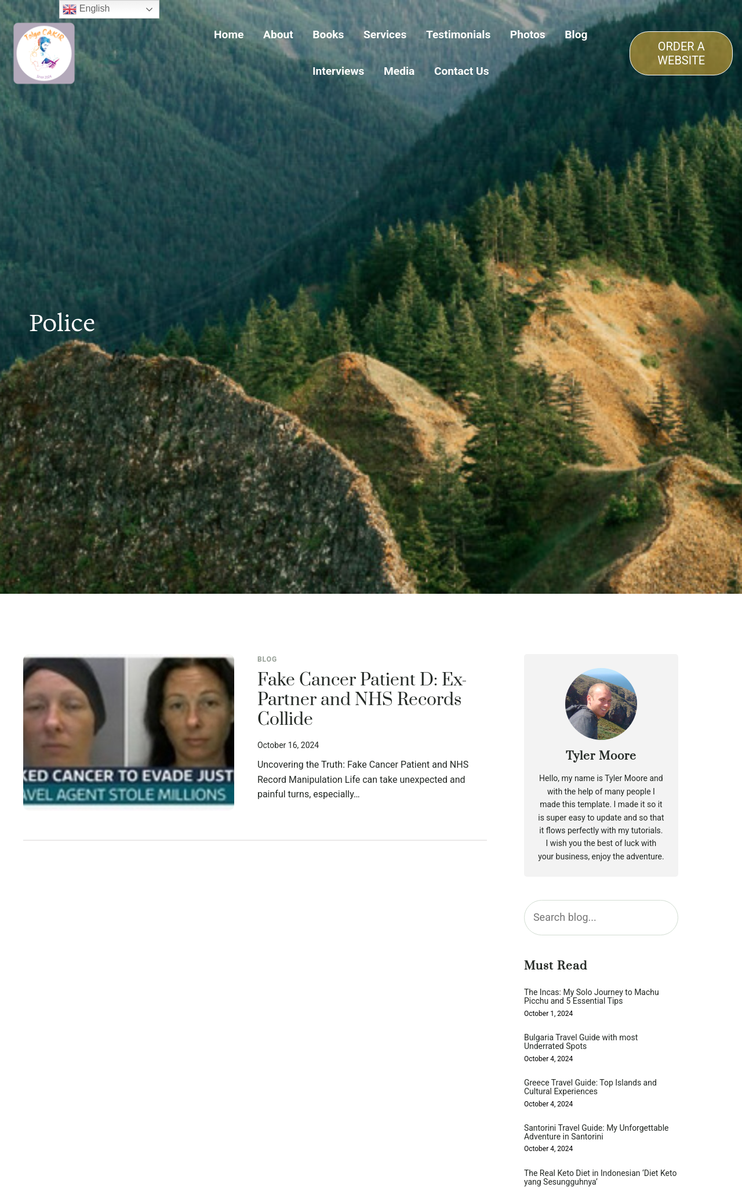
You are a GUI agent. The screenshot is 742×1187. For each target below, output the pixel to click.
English (86, 9)
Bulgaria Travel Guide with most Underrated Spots (581, 1042)
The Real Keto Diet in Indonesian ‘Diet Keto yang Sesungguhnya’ (600, 1177)
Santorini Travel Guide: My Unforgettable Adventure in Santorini (596, 1132)
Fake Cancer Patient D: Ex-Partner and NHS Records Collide (362, 700)
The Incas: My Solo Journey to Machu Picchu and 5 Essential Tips (591, 996)
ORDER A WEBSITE (681, 53)
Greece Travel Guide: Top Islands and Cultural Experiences (590, 1087)
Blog (267, 659)
